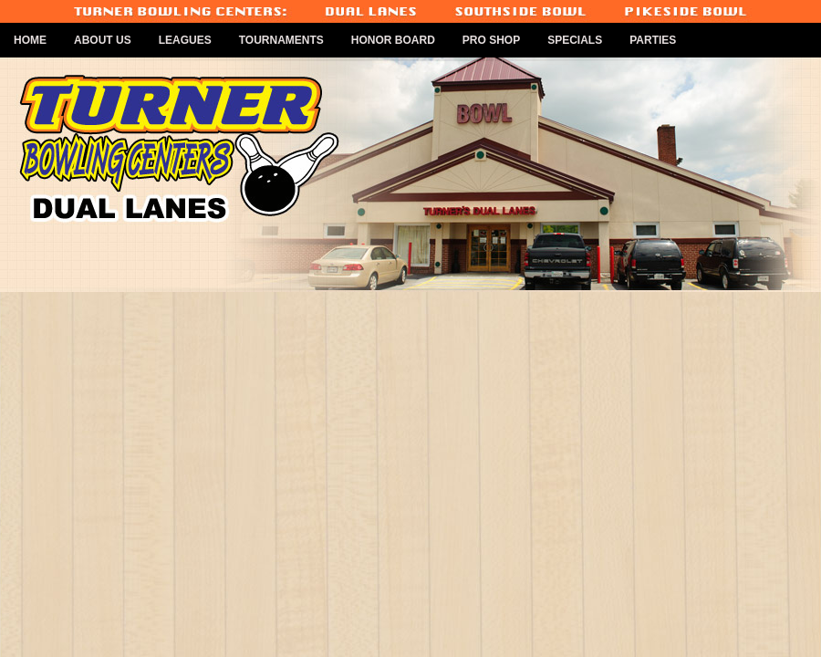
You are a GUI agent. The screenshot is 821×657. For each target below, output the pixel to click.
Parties (652, 40)
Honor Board (393, 40)
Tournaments (281, 40)
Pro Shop (491, 40)
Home (30, 40)
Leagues (185, 40)
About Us (102, 40)
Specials (574, 40)
